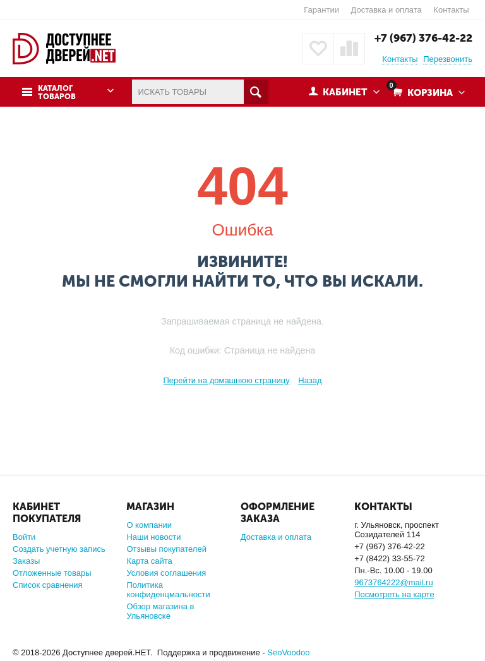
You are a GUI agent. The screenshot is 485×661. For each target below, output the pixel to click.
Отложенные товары (52, 573)
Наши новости (153, 537)
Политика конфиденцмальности (168, 589)
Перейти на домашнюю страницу (226, 380)
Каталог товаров (57, 93)
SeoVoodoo (288, 652)
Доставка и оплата (386, 10)
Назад (309, 380)
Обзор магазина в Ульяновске (160, 611)
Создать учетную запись (59, 549)
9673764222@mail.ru (393, 582)
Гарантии (321, 10)
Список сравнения (48, 585)
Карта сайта (149, 561)
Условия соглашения (166, 573)
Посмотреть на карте (394, 594)
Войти (24, 537)
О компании (149, 525)
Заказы (26, 561)
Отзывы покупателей (166, 549)
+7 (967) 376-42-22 (423, 38)
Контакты (451, 10)
